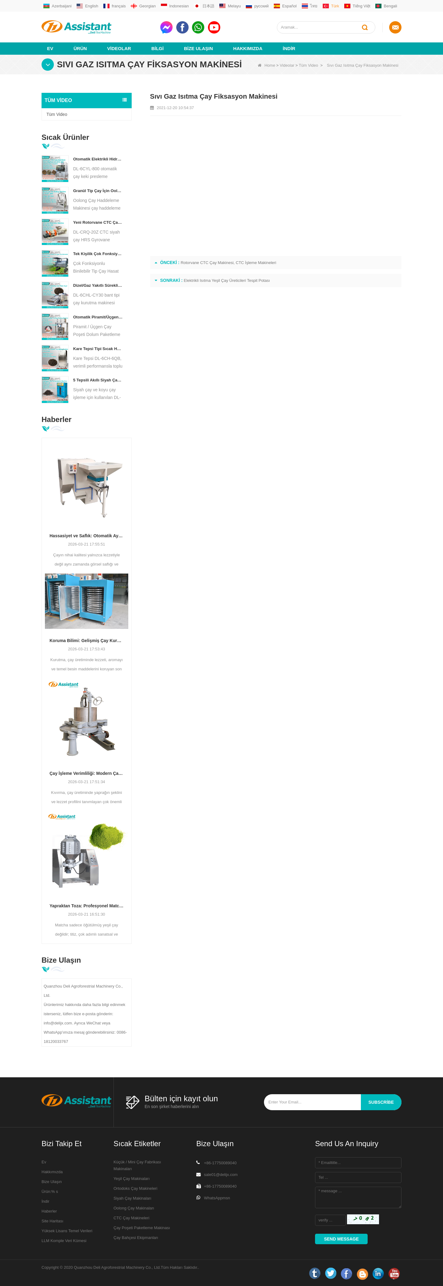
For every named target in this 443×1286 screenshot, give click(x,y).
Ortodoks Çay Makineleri (135, 1188)
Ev (50, 48)
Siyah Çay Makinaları (132, 1198)
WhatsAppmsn (217, 1197)
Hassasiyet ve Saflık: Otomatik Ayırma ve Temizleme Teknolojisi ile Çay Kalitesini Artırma (87, 535)
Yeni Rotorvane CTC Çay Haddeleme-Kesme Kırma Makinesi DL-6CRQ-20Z (98, 222)
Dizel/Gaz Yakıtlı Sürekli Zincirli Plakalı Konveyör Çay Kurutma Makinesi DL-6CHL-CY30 (98, 285)
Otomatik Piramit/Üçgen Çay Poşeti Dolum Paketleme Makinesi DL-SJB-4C (98, 316)
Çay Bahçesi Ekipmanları (136, 1237)
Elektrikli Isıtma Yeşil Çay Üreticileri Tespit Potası (227, 280)
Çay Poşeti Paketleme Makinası (142, 1227)
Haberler (49, 1211)
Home (266, 65)
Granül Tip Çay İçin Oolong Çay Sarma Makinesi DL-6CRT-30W (98, 190)
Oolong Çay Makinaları (134, 1207)
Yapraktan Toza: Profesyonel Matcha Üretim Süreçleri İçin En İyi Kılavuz (87, 905)
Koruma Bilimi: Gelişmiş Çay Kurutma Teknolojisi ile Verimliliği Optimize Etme (87, 640)
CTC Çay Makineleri (131, 1217)
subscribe (381, 1101)
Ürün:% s (50, 1191)
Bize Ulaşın (198, 48)
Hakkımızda (247, 48)
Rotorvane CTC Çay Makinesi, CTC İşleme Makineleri (228, 262)
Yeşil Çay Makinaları (132, 1178)
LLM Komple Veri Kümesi (64, 1240)
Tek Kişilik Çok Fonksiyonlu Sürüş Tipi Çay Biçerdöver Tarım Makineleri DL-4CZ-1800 (98, 253)
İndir (289, 48)
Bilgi (157, 48)
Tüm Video (308, 65)
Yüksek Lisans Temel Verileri (67, 1230)
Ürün (80, 48)
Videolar (287, 65)
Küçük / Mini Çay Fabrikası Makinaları (137, 1165)
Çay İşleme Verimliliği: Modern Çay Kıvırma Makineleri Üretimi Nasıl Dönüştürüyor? (87, 773)
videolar (119, 48)
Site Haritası (52, 1220)
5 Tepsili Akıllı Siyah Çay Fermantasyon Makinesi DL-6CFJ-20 (98, 379)
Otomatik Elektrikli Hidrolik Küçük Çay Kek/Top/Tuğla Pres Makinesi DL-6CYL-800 (98, 158)
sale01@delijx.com (220, 1174)
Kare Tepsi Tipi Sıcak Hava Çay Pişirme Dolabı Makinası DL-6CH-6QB (98, 348)
